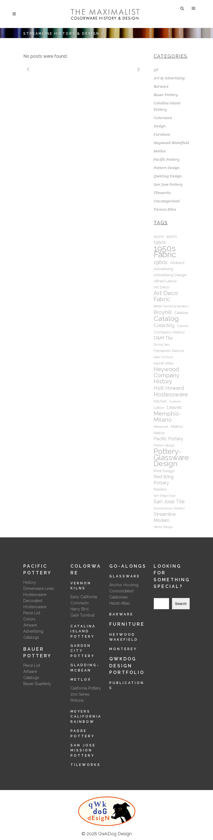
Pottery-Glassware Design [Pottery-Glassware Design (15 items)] (171, 457)
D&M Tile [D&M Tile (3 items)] (163, 338)
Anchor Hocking (123, 585)
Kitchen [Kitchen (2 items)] (160, 401)
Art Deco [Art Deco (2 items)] (161, 287)
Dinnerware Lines (38, 588)
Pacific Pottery (166, 159)
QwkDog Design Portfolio (126, 665)
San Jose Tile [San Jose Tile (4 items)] (169, 501)
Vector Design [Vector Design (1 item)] (163, 527)
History (29, 582)
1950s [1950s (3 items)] (160, 242)
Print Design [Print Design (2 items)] (164, 471)
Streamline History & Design (61, 34)
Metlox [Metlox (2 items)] (177, 426)
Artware (30, 625)
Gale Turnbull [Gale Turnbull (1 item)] (163, 357)
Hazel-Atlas (119, 603)
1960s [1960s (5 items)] (161, 262)
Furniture (162, 134)
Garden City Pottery (82, 651)
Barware (161, 86)
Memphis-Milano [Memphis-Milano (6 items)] (167, 417)
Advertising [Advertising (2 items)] (163, 268)
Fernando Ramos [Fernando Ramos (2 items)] (169, 350)
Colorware (163, 117)
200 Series (80, 694)
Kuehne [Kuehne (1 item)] (175, 401)
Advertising (33, 631)
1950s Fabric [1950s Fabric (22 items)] (165, 251)
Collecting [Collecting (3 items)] (164, 325)
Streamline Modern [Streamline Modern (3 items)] (165, 517)
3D (156, 69)
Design (160, 126)
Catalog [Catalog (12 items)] (166, 319)
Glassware (124, 576)
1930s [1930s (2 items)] (159, 236)
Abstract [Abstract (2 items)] (177, 262)
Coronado (79, 603)
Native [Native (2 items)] (159, 433)
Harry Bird (79, 609)
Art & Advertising (169, 78)
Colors (29, 619)
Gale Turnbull (82, 615)
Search (161, 594)
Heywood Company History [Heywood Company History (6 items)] (166, 375)
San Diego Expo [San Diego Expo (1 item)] (165, 495)
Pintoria (76, 700)
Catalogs (31, 637)
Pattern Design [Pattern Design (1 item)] (164, 445)
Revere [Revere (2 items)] (160, 489)
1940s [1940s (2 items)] (171, 236)
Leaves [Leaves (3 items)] (174, 407)
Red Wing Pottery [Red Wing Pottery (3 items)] (164, 480)
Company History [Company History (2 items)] (169, 332)
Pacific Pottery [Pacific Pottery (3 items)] (168, 438)
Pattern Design (166, 167)
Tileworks (162, 192)
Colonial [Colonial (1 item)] (182, 326)
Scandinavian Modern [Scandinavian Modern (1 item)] (169, 508)
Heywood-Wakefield (171, 142)
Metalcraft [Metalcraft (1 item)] (161, 426)
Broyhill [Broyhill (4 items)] (163, 312)
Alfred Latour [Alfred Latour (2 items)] (165, 281)
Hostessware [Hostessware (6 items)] (171, 394)
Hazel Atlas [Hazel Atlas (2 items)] (163, 363)
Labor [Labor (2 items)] (159, 407)
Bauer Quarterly (37, 683)
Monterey (123, 649)
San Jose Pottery (168, 184)
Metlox (160, 151)
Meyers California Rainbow (86, 717)
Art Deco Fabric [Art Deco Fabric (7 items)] (166, 296)
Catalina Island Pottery (83, 631)
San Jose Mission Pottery (83, 750)
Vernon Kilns (165, 209)
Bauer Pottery (166, 94)
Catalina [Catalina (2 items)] (181, 312)
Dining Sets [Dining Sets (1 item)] (162, 344)
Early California (83, 597)
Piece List (31, 613)
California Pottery (85, 688)
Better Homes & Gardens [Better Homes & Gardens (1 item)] (171, 306)
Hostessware (34, 594)
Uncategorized (166, 200)
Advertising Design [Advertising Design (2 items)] (170, 275)
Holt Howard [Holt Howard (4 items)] (169, 388)
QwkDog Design (168, 175)
